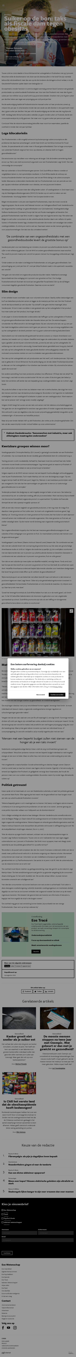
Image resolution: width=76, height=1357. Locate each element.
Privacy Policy (57, 686)
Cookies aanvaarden (57, 695)
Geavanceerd (40, 695)
